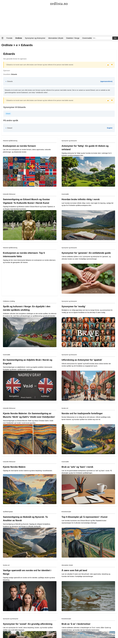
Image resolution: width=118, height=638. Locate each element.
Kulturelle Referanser (9, 194)
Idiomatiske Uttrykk (55, 38)
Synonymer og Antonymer (35, 38)
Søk (115, 38)
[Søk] (102, 38)
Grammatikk (87, 38)
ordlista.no (59, 4)
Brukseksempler (66, 511)
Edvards (27, 45)
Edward (9, 128)
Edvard (8, 113)
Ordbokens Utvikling (9, 301)
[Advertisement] (59, 21)
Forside (9, 38)
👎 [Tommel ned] (112, 65)
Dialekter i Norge (72, 38)
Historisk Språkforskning (10, 140)
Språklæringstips (8, 511)
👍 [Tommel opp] (108, 65)
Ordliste (7, 45)
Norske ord (65, 408)
